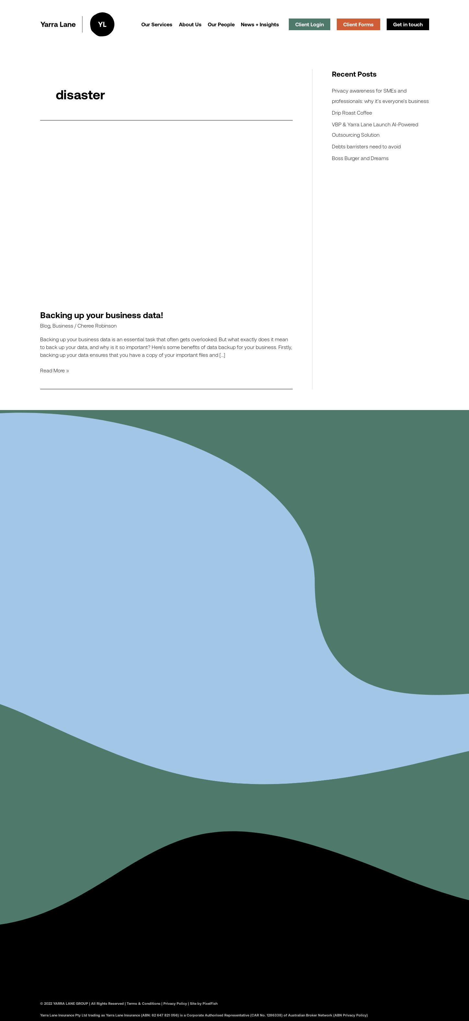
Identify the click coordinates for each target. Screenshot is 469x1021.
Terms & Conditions (143, 1003)
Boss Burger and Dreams (360, 158)
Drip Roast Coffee (352, 112)
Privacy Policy (175, 1003)
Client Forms (358, 24)
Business (63, 325)
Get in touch (408, 24)
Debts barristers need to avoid (366, 146)
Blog (45, 325)
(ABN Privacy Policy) (350, 1015)
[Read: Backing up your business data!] (166, 217)
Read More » (54, 370)
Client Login (309, 24)
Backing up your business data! (101, 315)
